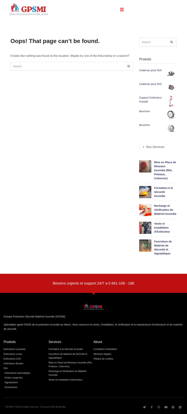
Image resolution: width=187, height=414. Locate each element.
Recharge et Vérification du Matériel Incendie (165, 209)
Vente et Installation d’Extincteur (162, 227)
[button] (122, 9)
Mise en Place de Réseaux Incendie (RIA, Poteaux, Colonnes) (165, 170)
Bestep (62, 407)
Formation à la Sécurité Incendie (163, 191)
